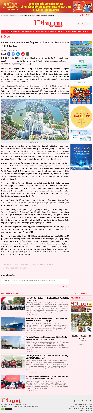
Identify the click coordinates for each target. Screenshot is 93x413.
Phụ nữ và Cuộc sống (62, 31)
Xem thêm (81, 347)
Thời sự (10, 31)
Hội (33, 31)
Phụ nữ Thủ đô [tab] (75, 297)
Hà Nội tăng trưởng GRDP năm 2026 (43, 265)
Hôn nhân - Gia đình (27, 31)
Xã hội (19, 31)
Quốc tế (84, 31)
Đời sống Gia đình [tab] (78, 299)
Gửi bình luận (63, 287)
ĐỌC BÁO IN (81, 293)
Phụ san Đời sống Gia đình (74, 31)
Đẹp (45, 31)
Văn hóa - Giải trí (52, 31)
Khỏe (42, 31)
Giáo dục (38, 31)
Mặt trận (15, 31)
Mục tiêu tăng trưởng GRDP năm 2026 (16, 265)
